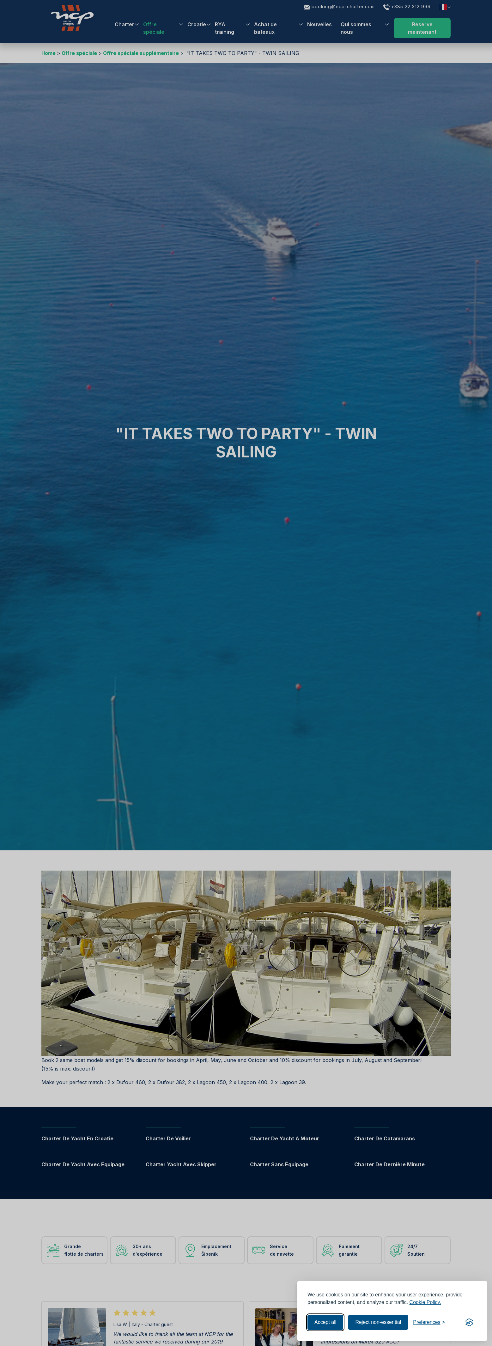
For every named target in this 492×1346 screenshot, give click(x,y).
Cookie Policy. (425, 1302)
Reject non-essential (378, 1322)
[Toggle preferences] (429, 1322)
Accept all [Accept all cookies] (325, 1322)
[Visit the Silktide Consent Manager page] (469, 1322)
